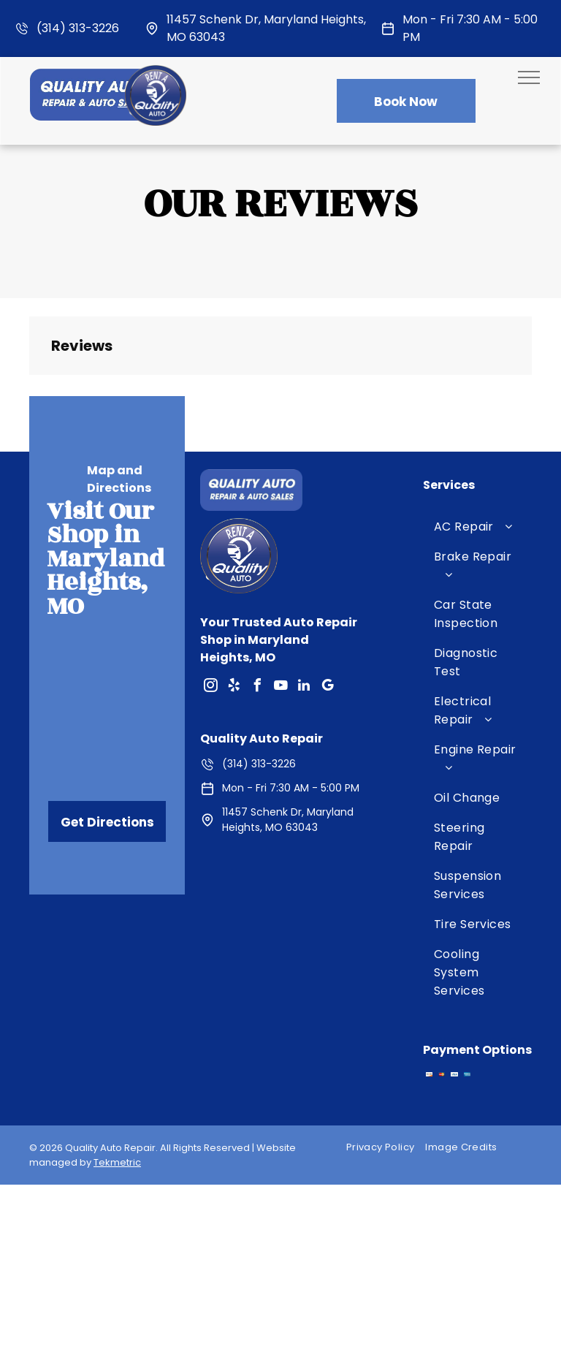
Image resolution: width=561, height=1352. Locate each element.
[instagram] (210, 687)
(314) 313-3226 (78, 28)
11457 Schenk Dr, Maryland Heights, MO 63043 (288, 820)
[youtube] (280, 687)
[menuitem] (477, 527)
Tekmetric (117, 1162)
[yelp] (234, 687)
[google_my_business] (327, 687)
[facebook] (257, 687)
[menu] (529, 77)
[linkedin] (304, 687)
